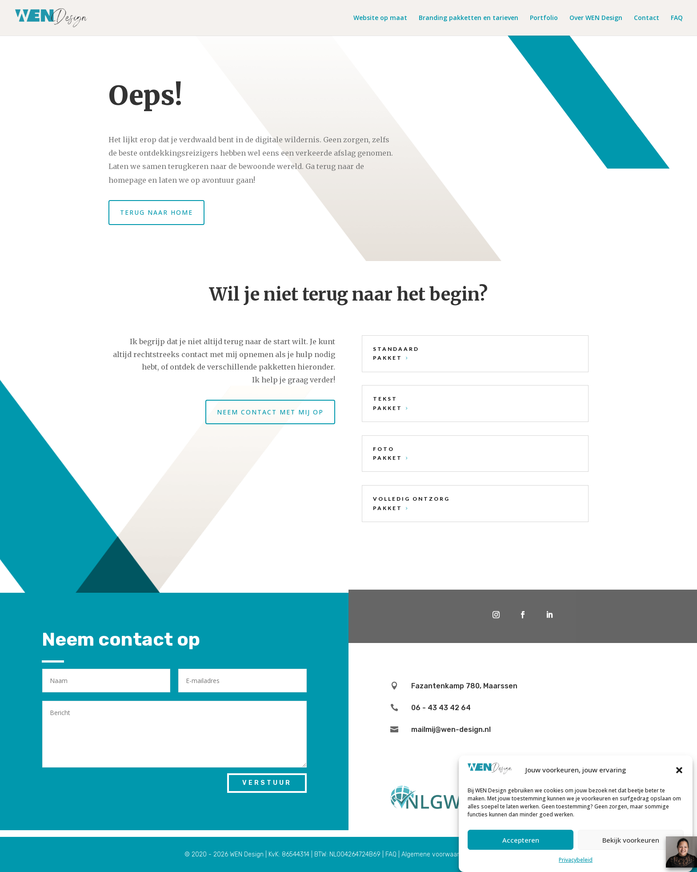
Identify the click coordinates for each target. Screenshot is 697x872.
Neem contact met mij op (270, 412)
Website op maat (380, 18)
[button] (679, 770)
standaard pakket (396, 353)
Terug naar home (156, 212)
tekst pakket (387, 403)
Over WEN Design (595, 18)
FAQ (677, 18)
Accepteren (520, 840)
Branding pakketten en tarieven (468, 18)
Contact (646, 18)
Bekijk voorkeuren (630, 840)
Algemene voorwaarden (435, 854)
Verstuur (267, 783)
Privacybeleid (576, 860)
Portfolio (544, 18)
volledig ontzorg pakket (411, 503)
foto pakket (387, 453)
